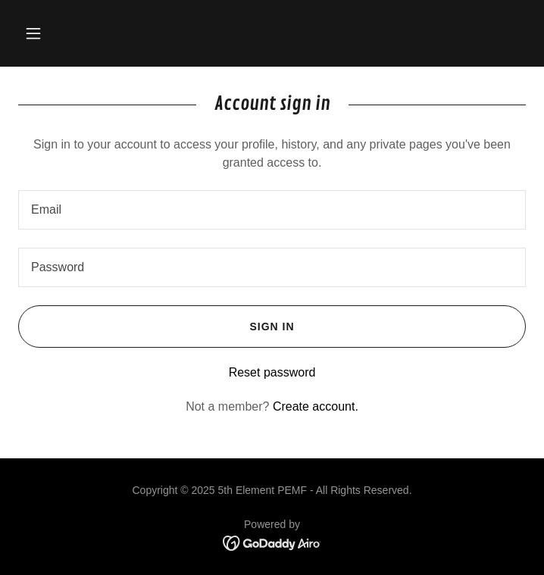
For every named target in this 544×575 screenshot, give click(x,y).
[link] (272, 542)
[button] (33, 33)
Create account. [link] (315, 406)
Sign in (156, 326)
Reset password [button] (272, 372)
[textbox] (272, 210)
